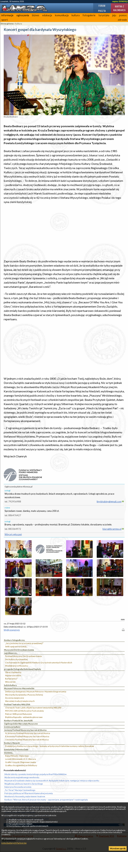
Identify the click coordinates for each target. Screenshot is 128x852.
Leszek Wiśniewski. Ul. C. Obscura (20, 759)
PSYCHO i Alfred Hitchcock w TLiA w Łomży (24, 711)
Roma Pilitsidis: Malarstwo (17, 756)
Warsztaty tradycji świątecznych (20, 701)
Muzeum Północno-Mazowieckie (19, 688)
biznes (35, 15)
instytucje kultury (12, 727)
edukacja (47, 15)
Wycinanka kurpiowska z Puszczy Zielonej (24, 695)
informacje (7, 15)
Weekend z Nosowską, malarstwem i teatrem (24, 796)
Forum (101, 5)
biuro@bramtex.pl (112, 528)
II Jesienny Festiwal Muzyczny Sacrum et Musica (27, 736)
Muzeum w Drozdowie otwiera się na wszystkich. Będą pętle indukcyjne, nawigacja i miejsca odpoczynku (51, 780)
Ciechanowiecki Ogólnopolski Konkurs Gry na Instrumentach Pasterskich (38, 662)
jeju (114, 15)
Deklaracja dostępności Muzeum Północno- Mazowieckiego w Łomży (35, 691)
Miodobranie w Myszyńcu (16, 666)
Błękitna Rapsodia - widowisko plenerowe (24, 717)
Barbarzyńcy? (11, 678)
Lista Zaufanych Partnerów (14, 843)
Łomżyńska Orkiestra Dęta (16, 749)
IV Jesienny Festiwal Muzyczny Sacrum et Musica (27, 733)
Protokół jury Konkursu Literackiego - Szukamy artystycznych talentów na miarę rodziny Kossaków (49, 746)
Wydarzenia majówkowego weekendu (21, 777)
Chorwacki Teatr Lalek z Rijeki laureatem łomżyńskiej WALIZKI (33, 707)
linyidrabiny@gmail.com (109, 501)
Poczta (102, 11)
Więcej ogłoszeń (13, 534)
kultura (76, 15)
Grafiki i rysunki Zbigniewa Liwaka (20, 762)
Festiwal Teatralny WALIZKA (17, 704)
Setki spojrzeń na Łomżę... (16, 646)
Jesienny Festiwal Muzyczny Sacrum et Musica (25, 730)
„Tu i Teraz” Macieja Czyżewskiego (19, 790)
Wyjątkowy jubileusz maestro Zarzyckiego (23, 784)
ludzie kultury (10, 685)
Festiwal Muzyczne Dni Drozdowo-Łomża (23, 656)
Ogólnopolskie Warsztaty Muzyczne (21, 724)
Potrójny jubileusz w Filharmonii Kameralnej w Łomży (28, 793)
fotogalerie (89, 15)
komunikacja (62, 15)
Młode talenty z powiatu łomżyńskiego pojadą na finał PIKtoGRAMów (35, 774)
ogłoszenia (22, 15)
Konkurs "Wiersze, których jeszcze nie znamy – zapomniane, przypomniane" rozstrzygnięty (46, 799)
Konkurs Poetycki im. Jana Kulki (18, 720)
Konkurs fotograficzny (14, 640)
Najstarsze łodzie (13, 675)
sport (4, 19)
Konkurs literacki (12, 743)
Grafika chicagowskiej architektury (21, 765)
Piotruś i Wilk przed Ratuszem (18, 714)
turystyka (103, 15)
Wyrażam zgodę (118, 848)
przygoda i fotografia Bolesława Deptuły (22, 669)
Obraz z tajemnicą (13, 672)
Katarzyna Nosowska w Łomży (17, 787)
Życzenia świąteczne (14, 698)
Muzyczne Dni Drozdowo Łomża (19, 650)
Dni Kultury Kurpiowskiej (16, 659)
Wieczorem (10, 682)
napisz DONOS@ (120, 1)
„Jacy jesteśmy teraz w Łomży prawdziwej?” (24, 643)
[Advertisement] (64, 231)
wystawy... (8, 752)
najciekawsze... (11, 653)
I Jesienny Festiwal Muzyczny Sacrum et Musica (27, 739)
